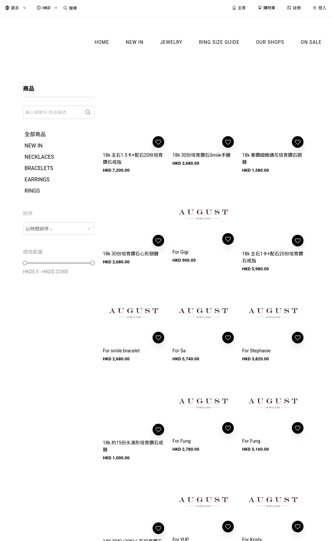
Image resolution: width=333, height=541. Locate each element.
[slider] (25, 263)
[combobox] (59, 228)
